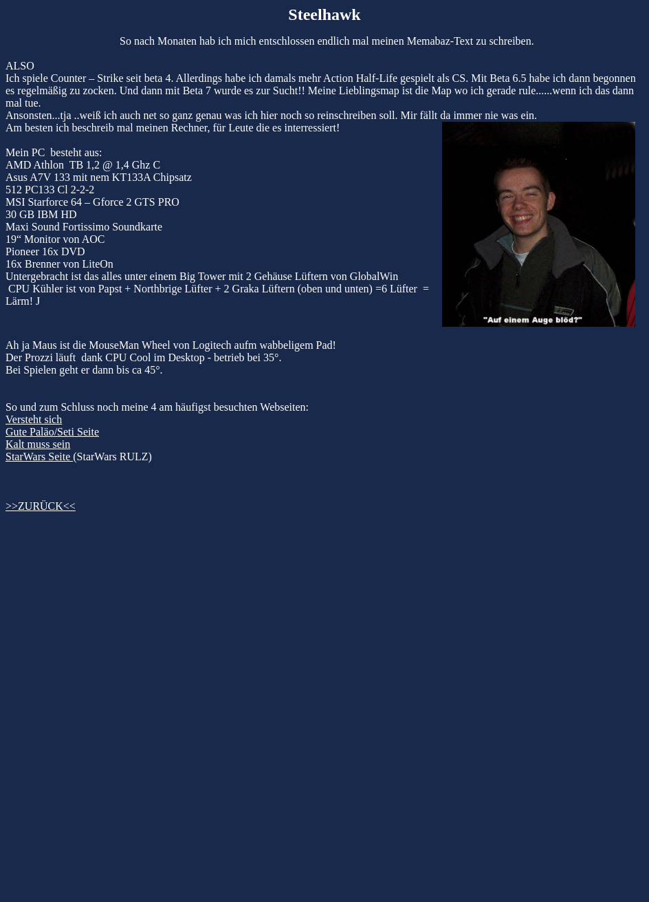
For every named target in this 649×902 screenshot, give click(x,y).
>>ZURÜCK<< (41, 506)
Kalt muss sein (38, 444)
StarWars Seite (39, 456)
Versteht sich (34, 419)
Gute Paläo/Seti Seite (52, 432)
